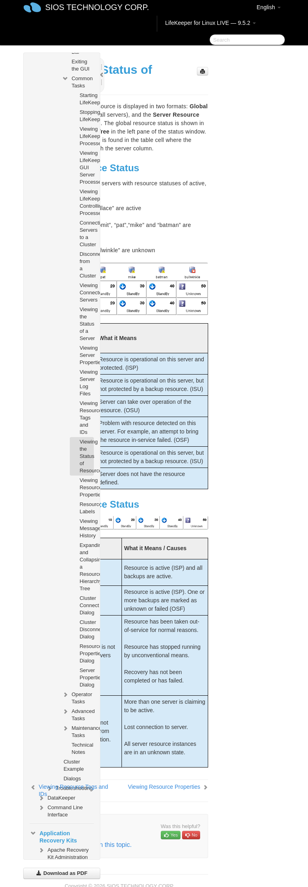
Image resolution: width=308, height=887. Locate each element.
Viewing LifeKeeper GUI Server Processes (86, 167)
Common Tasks (77, 81)
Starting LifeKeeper (86, 98)
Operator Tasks (77, 697)
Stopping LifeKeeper (86, 115)
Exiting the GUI (80, 65)
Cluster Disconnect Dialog (86, 629)
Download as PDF (61, 873)
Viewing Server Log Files (86, 383)
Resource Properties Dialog (86, 653)
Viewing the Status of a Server (86, 323)
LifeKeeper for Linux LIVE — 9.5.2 (210, 23)
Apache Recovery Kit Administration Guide (63, 856)
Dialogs (72, 779)
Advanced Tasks (77, 714)
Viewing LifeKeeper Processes (86, 136)
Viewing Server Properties (86, 355)
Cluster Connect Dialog (86, 605)
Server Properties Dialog (86, 677)
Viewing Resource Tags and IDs (86, 417)
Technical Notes (82, 748)
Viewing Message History (86, 528)
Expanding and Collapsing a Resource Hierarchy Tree (86, 566)
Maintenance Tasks (77, 730)
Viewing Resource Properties (86, 487)
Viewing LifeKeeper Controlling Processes (86, 202)
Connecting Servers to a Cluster (86, 233)
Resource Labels (86, 507)
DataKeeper (56, 798)
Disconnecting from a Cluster (86, 265)
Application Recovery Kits (53, 836)
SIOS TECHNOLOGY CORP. (97, 7)
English (269, 7)
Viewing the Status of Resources (86, 456)
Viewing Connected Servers (86, 292)
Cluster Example (73, 765)
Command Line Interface (60, 810)
